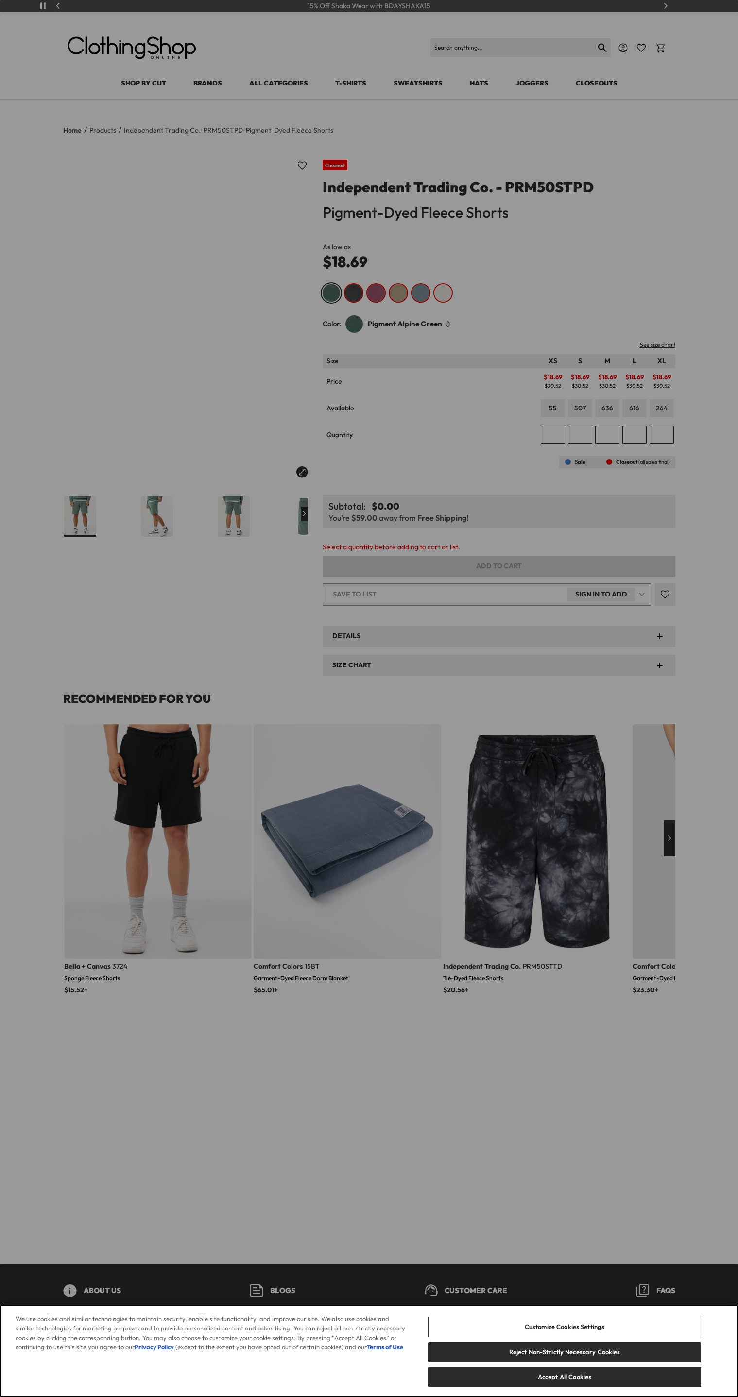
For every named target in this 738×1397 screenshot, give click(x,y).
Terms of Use (385, 1362)
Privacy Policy (154, 1362)
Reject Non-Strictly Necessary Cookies (564, 1367)
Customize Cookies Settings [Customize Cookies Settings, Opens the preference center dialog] (564, 1342)
